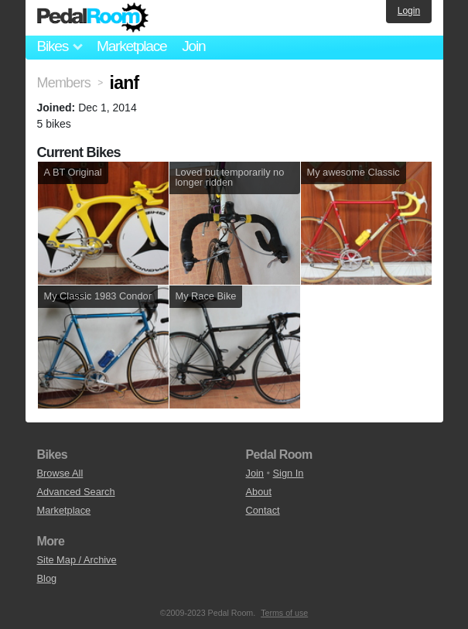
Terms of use (284, 612)
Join (193, 46)
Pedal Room (93, 17)
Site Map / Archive (77, 560)
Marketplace (131, 46)
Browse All (60, 473)
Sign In (288, 473)
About (259, 491)
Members (64, 83)
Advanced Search (76, 491)
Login (409, 10)
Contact (263, 510)
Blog (47, 578)
